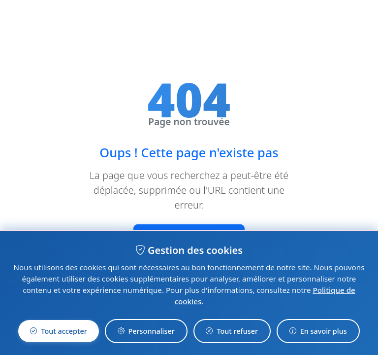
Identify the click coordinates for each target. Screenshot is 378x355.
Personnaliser (145, 330)
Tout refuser (232, 330)
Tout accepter (58, 330)
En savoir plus (318, 330)
